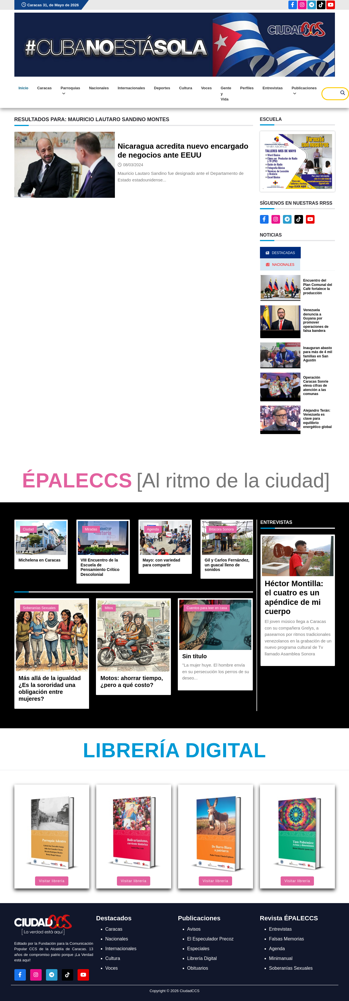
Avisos (194, 929)
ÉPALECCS (77, 480)
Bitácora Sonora (221, 529)
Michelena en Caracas (40, 560)
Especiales (198, 948)
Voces (206, 88)
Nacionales (99, 88)
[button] (297, 161)
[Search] (335, 93)
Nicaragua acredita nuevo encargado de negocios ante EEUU (183, 150)
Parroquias (70, 91)
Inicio (23, 88)
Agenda (153, 529)
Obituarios (197, 968)
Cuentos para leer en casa (206, 608)
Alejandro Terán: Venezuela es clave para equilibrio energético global (317, 418)
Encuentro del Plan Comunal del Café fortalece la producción (317, 286)
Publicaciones (304, 91)
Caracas (44, 88)
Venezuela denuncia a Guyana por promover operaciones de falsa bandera (316, 320)
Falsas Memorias (286, 938)
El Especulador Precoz (210, 938)
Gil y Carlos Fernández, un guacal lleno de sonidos (227, 565)
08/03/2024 (133, 164)
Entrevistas (273, 88)
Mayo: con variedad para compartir (161, 562)
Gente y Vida (226, 93)
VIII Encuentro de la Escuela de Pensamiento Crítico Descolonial (100, 567)
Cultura (185, 88)
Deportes (162, 88)
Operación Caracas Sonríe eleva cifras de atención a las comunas (315, 385)
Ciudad (28, 529)
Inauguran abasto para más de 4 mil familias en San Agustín (317, 354)
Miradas (91, 529)
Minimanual (281, 958)
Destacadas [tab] (280, 253)
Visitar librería (51, 881)
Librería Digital (174, 750)
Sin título (194, 656)
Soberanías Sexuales (39, 608)
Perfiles (247, 88)
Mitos (109, 608)
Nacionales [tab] (280, 265)
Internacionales (131, 88)
